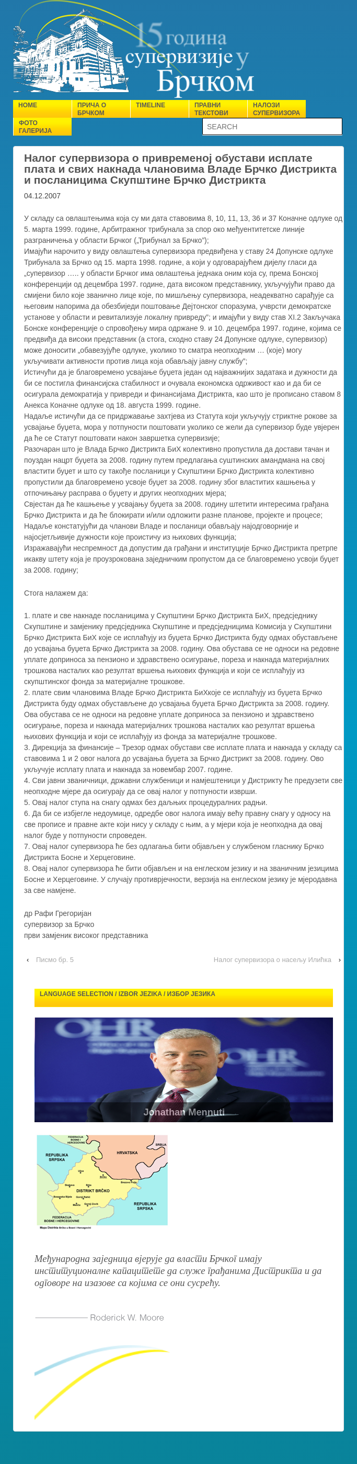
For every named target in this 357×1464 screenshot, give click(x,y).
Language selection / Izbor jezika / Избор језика (127, 994)
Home (27, 105)
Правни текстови (211, 109)
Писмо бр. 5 (55, 960)
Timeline (150, 105)
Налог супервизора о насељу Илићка (272, 960)
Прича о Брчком (91, 109)
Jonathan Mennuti (195, 1112)
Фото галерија (35, 127)
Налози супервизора (276, 109)
